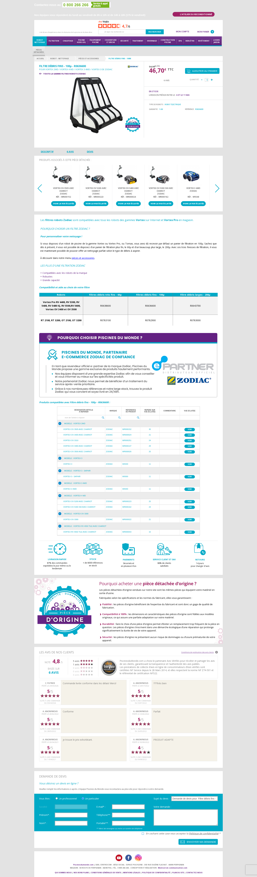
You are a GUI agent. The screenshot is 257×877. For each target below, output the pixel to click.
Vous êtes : (45, 798)
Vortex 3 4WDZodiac (193, 189)
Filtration (54, 41)
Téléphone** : (103, 815)
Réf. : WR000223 (96, 196)
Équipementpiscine (95, 41)
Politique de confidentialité (203, 833)
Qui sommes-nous (63, 872)
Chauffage (68, 41)
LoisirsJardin (216, 41)
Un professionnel (68, 798)
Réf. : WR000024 (128, 196)
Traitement (137, 41)
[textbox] (81, 417)
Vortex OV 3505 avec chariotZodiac (63, 191)
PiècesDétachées (39, 51)
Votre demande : (162, 806)
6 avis (70, 151)
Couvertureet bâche (111, 41)
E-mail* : (100, 806)
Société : (43, 806)
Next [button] (217, 188)
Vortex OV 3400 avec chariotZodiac (128, 191)
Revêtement (203, 41)
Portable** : (102, 823)
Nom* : (43, 823)
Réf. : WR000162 (160, 196)
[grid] (128, 413)
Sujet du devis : (161, 798)
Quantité (194, 79)
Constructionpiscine (168, 41)
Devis (90, 151)
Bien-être (190, 41)
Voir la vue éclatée (63, 203)
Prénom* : (44, 815)
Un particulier (92, 798)
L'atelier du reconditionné (196, 14)
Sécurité (124, 41)
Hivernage (152, 41)
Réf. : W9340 (193, 196)
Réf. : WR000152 (63, 196)
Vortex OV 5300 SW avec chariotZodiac (161, 191)
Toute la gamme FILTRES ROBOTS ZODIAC (64, 73)
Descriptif (47, 151)
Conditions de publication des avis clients (197, 652)
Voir (190, 429)
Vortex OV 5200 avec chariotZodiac (96, 191)
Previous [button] (40, 188)
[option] (63, 187)
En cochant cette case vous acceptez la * (183, 833)
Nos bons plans (81, 872)
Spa (180, 41)
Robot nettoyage (39, 41)
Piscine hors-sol (81, 41)
